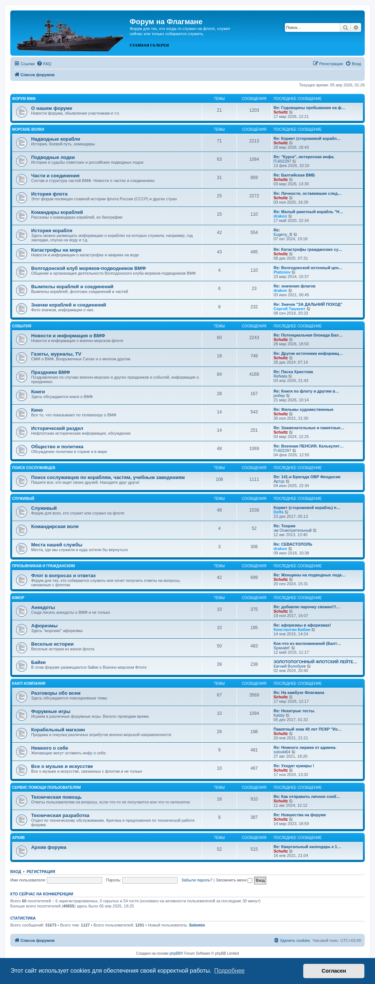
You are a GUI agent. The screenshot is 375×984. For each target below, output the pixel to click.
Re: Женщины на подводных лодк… (310, 575)
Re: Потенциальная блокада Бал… (308, 335)
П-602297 (282, 161)
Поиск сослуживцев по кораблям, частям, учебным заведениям (108, 477)
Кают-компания (28, 684)
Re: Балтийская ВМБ (294, 175)
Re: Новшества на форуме (300, 815)
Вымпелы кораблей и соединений (72, 286)
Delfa (278, 512)
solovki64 (282, 752)
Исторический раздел (57, 428)
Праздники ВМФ (50, 372)
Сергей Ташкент (289, 309)
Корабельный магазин (58, 729)
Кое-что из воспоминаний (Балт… (307, 643)
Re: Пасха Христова (293, 372)
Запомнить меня (234, 880)
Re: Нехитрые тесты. (294, 711)
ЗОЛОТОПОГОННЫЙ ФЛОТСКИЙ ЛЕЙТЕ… (315, 662)
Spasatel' (282, 648)
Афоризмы (44, 625)
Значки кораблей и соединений (68, 305)
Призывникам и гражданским (43, 566)
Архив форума (48, 847)
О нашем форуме (51, 108)
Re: (277, 230)
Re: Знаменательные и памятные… (309, 428)
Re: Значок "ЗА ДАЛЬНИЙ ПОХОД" (308, 304)
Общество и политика (57, 446)
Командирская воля (55, 526)
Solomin (197, 925)
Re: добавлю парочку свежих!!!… (307, 607)
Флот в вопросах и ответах (63, 575)
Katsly (279, 715)
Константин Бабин (292, 629)
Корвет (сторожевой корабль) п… (307, 507)
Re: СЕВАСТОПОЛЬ (293, 544)
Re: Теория (285, 526)
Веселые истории (52, 644)
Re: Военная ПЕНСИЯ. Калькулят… (309, 446)
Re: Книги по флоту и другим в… (306, 391)
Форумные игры (50, 711)
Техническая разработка (60, 815)
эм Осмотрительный (293, 530)
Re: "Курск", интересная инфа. (304, 157)
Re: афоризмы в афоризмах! (302, 625)
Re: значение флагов (294, 286)
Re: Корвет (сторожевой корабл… (307, 138)
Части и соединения (55, 175)
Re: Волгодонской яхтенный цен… (308, 268)
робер (279, 395)
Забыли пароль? (196, 880)
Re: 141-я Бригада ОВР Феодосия (307, 477)
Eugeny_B (283, 234)
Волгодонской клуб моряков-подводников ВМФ (88, 268)
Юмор (18, 598)
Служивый (23, 499)
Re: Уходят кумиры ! (294, 766)
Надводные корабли (55, 139)
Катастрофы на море (56, 250)
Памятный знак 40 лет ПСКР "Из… (308, 729)
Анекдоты (43, 607)
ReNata (280, 376)
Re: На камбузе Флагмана (299, 692)
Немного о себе (49, 748)
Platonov (282, 272)
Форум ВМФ (24, 99)
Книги (38, 391)
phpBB (175, 953)
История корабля (51, 230)
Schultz (281, 112)
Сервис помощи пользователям (46, 788)
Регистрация (41, 871)
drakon (280, 216)
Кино (37, 410)
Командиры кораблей (57, 212)
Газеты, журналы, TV (56, 354)
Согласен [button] (334, 971)
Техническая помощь (56, 797)
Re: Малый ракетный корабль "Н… (308, 211)
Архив (18, 838)
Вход (15, 871)
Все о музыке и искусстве (62, 766)
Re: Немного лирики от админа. (305, 747)
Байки (38, 662)
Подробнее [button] (229, 971)
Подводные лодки (53, 157)
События (21, 326)
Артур (279, 481)
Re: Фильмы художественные (304, 409)
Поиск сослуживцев (33, 468)
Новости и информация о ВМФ (68, 335)
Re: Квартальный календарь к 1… (307, 846)
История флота (49, 194)
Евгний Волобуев (290, 666)
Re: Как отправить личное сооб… (307, 796)
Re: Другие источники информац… (308, 353)
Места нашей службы (56, 544)
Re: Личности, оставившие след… (308, 193)
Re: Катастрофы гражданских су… (308, 249)
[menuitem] (44, 63)
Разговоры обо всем (56, 693)
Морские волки (28, 129)
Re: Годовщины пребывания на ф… (309, 107)
